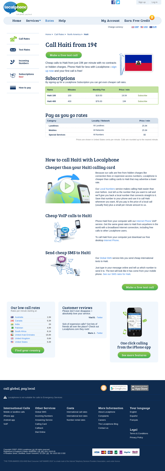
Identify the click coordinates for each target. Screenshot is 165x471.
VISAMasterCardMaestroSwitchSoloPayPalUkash (120, 452)
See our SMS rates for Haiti (116, 274)
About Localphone (106, 412)
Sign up (142, 2)
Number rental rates (76, 420)
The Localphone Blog (108, 424)
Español (133, 416)
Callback (39, 428)
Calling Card (41, 424)
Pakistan (19, 328)
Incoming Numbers (24, 62)
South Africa (20, 331)
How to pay (25, 87)
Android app (9, 420)
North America (74, 34)
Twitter (100, 317)
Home (16, 20)
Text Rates (24, 49)
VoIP (6, 424)
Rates (49, 20)
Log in (154, 2)
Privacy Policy (136, 437)
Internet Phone (143, 221)
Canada (18, 320)
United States (21, 342)
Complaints (103, 416)
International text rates (77, 416)
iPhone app (9, 416)
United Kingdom (22, 338)
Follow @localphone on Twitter (118, 2)
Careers (102, 420)
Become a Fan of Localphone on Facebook (113, 2)
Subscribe (142, 95)
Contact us (103, 428)
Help (62, 20)
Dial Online (40, 432)
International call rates (77, 412)
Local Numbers (107, 189)
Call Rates (24, 38)
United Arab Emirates (25, 335)
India (17, 324)
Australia (19, 317)
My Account (110, 20)
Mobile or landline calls (14, 412)
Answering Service (44, 420)
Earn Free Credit (137, 20)
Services (32, 20)
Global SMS (106, 258)
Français (134, 420)
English (133, 412)
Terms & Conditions (139, 433)
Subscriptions (26, 75)
